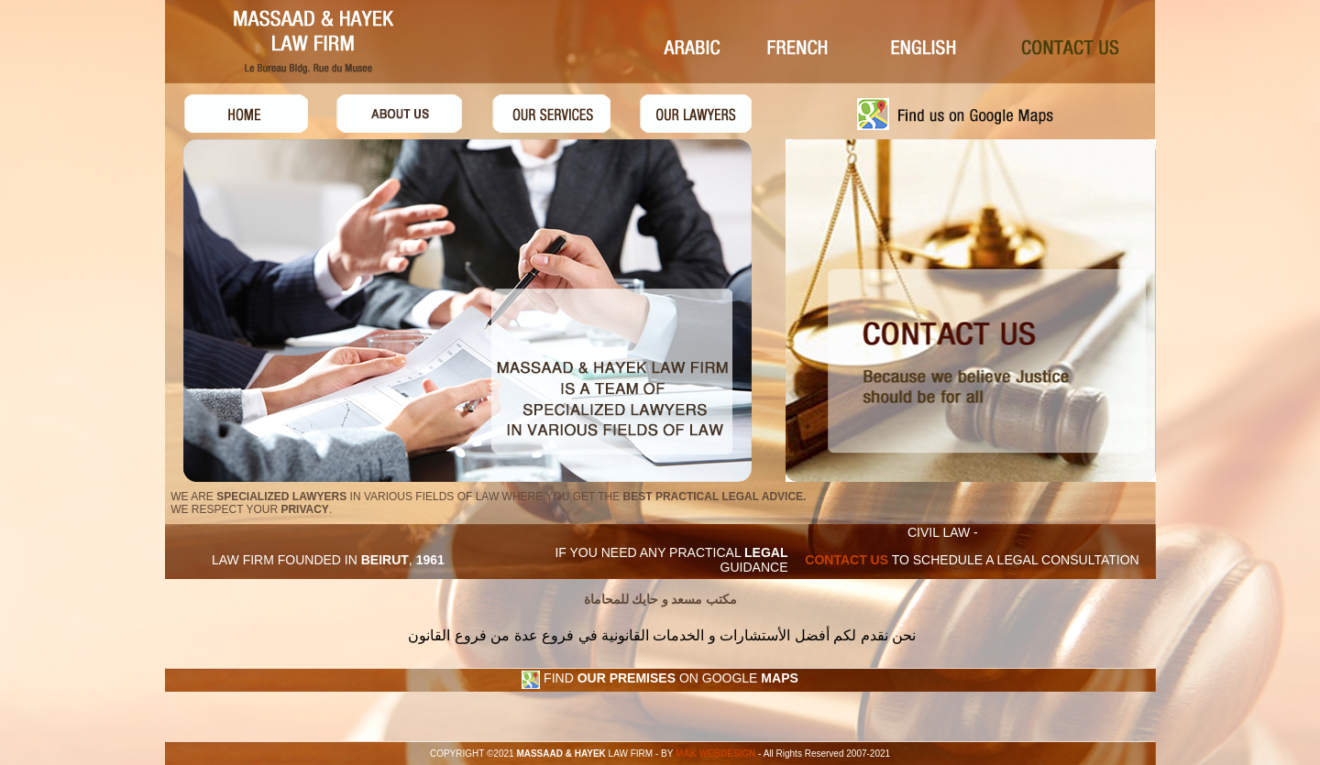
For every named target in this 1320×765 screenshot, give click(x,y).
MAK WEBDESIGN (714, 754)
